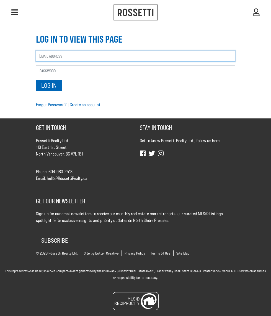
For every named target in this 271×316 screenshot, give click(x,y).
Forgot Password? (51, 104)
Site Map (182, 253)
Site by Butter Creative (101, 253)
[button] (14, 12)
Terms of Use (161, 253)
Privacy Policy (135, 253)
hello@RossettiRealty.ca (67, 178)
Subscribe (54, 240)
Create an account (85, 104)
